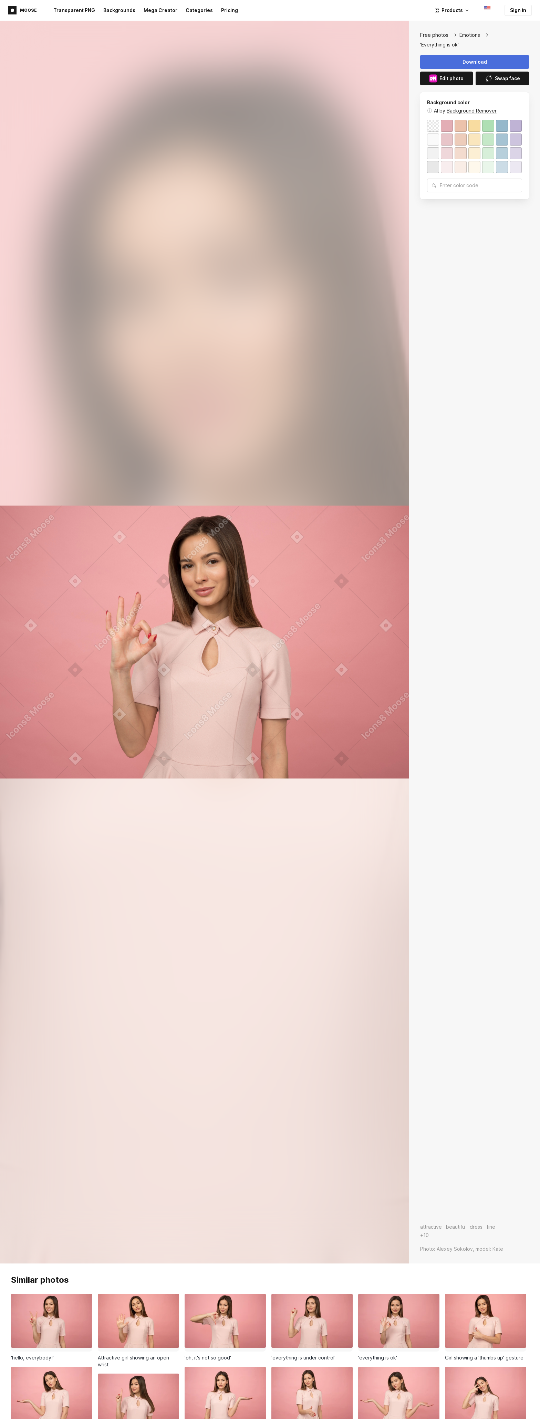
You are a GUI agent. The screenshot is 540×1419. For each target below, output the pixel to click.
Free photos (434, 35)
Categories (199, 10)
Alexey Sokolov (455, 1249)
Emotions (469, 35)
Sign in (518, 10)
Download (475, 62)
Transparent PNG (74, 10)
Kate (497, 1249)
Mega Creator (160, 10)
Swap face (502, 78)
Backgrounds (119, 10)
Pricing (229, 10)
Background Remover (472, 111)
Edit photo (446, 78)
